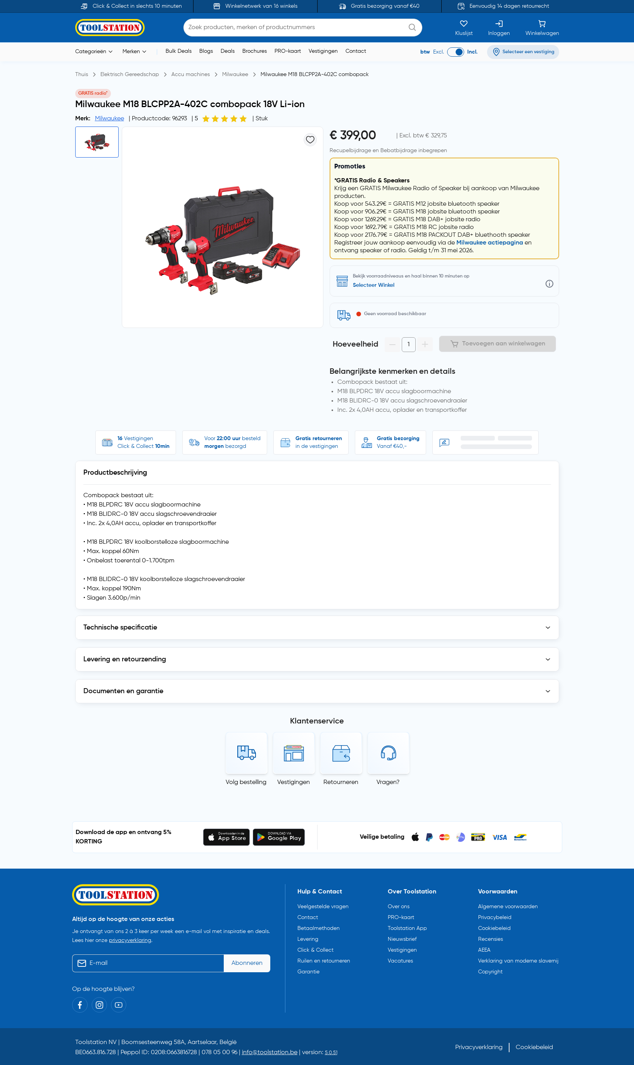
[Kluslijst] (464, 27)
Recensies (490, 937)
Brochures (254, 51)
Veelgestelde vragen (323, 905)
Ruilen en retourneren (323, 959)
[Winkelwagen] (542, 27)
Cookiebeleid (494, 927)
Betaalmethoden (318, 927)
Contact (356, 51)
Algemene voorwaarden (508, 905)
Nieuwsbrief (402, 937)
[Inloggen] (499, 27)
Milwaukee (109, 119)
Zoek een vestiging (376, 285)
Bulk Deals (179, 51)
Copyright (490, 970)
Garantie (308, 970)
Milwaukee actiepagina (489, 243)
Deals (228, 51)
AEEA (484, 948)
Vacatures (400, 959)
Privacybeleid (494, 916)
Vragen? (388, 782)
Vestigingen (323, 51)
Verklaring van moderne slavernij (518, 959)
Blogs (206, 51)
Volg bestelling (246, 782)
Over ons (398, 905)
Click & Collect (315, 948)
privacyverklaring (130, 938)
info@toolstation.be (269, 1051)
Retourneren (340, 782)
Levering (307, 937)
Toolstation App (407, 927)
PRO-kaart (288, 51)
